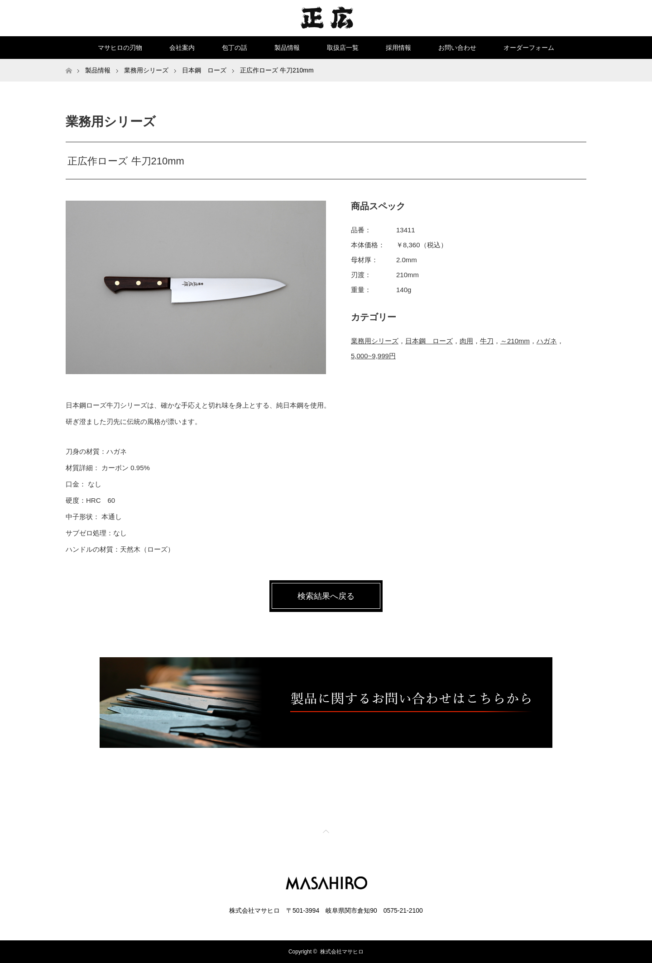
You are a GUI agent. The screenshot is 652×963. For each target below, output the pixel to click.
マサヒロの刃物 (120, 47)
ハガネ (547, 341)
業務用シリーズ (374, 341)
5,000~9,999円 (373, 356)
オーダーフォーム (528, 47)
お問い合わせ (457, 47)
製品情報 (287, 47)
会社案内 (182, 47)
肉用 (466, 341)
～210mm (515, 341)
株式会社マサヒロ (342, 952)
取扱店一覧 (343, 47)
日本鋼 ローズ (429, 341)
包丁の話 (234, 47)
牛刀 (487, 341)
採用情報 (398, 47)
